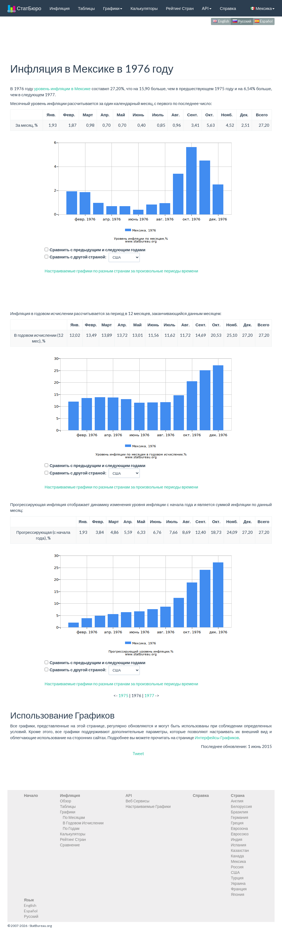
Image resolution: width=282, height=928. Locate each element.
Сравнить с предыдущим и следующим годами (97, 249)
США (235, 872)
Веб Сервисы (137, 801)
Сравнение (70, 845)
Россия (237, 867)
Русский (242, 21)
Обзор (65, 801)
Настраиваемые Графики (148, 806)
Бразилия (239, 812)
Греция (237, 823)
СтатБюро (24, 8)
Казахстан (240, 850)
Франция (238, 888)
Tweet (138, 753)
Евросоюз (239, 834)
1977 (149, 695)
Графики (112, 8)
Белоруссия (241, 806)
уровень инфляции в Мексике (62, 88)
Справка (228, 8)
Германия (239, 817)
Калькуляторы (144, 8)
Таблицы (86, 8)
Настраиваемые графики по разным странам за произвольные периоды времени (121, 270)
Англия (237, 801)
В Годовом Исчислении (83, 823)
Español (264, 21)
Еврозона (239, 828)
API (207, 8)
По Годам (71, 828)
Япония (237, 894)
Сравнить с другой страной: (78, 256)
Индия (236, 839)
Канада (237, 856)
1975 (123, 695)
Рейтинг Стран (180, 8)
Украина (238, 883)
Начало (31, 795)
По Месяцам (74, 817)
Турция (237, 877)
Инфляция (60, 8)
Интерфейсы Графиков (217, 737)
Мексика (262, 8)
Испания (238, 845)
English (221, 21)
